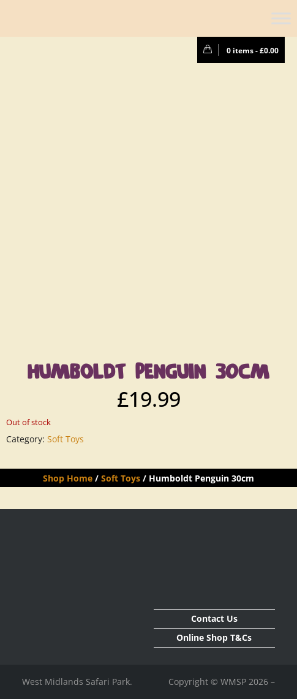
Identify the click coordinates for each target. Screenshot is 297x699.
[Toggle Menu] (281, 18)
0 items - (238, 50)
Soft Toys (65, 439)
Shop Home (67, 478)
